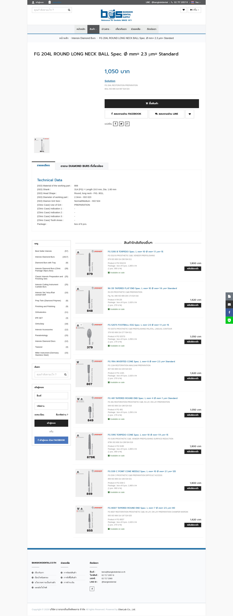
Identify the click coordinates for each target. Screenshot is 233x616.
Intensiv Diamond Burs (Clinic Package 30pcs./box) (49, 269)
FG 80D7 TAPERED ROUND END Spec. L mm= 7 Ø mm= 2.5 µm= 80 (141, 508)
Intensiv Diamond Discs (49, 341)
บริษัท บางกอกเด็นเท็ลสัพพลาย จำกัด (67, 609)
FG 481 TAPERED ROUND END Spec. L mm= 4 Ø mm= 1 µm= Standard (142, 398)
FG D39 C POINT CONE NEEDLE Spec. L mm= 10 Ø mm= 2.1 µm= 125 (142, 471)
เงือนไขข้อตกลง (41, 578)
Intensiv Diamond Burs (84, 38)
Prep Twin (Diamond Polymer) (49, 301)
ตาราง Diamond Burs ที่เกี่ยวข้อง (82, 166)
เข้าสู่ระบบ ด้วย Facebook (51, 440)
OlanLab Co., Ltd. (127, 609)
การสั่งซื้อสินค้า (70, 578)
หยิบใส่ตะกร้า (193, 268)
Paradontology (49, 335)
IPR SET (49, 318)
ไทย (195, 2)
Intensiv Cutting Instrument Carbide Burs (49, 286)
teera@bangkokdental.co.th (113, 572)
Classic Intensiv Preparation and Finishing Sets (49, 278)
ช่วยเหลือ (135, 29)
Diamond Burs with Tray (49, 263)
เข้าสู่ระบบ (51, 423)
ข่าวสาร (105, 29)
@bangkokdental (109, 582)
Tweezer (49, 347)
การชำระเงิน (69, 583)
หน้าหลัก (81, 29)
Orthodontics (49, 312)
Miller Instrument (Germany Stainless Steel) (49, 354)
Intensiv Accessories (49, 330)
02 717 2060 (107, 578)
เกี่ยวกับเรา (121, 29)
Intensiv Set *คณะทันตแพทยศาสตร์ (49, 294)
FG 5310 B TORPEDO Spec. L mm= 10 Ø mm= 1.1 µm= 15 (135, 251)
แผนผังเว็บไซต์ (41, 588)
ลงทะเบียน (39, 415)
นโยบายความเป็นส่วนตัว (45, 583)
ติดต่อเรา (151, 29)
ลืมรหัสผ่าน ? (62, 415)
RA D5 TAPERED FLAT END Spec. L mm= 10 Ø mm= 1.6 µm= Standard (142, 288)
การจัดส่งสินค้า (70, 573)
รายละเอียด (43, 165)
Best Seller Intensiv (49, 251)
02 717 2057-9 (108, 575)
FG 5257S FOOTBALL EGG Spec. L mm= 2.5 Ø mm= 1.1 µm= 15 (138, 325)
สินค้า (92, 29)
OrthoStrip (49, 324)
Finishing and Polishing (49, 306)
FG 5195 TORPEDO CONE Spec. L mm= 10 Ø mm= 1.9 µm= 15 (138, 435)
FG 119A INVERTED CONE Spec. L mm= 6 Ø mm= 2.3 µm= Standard (141, 361)
